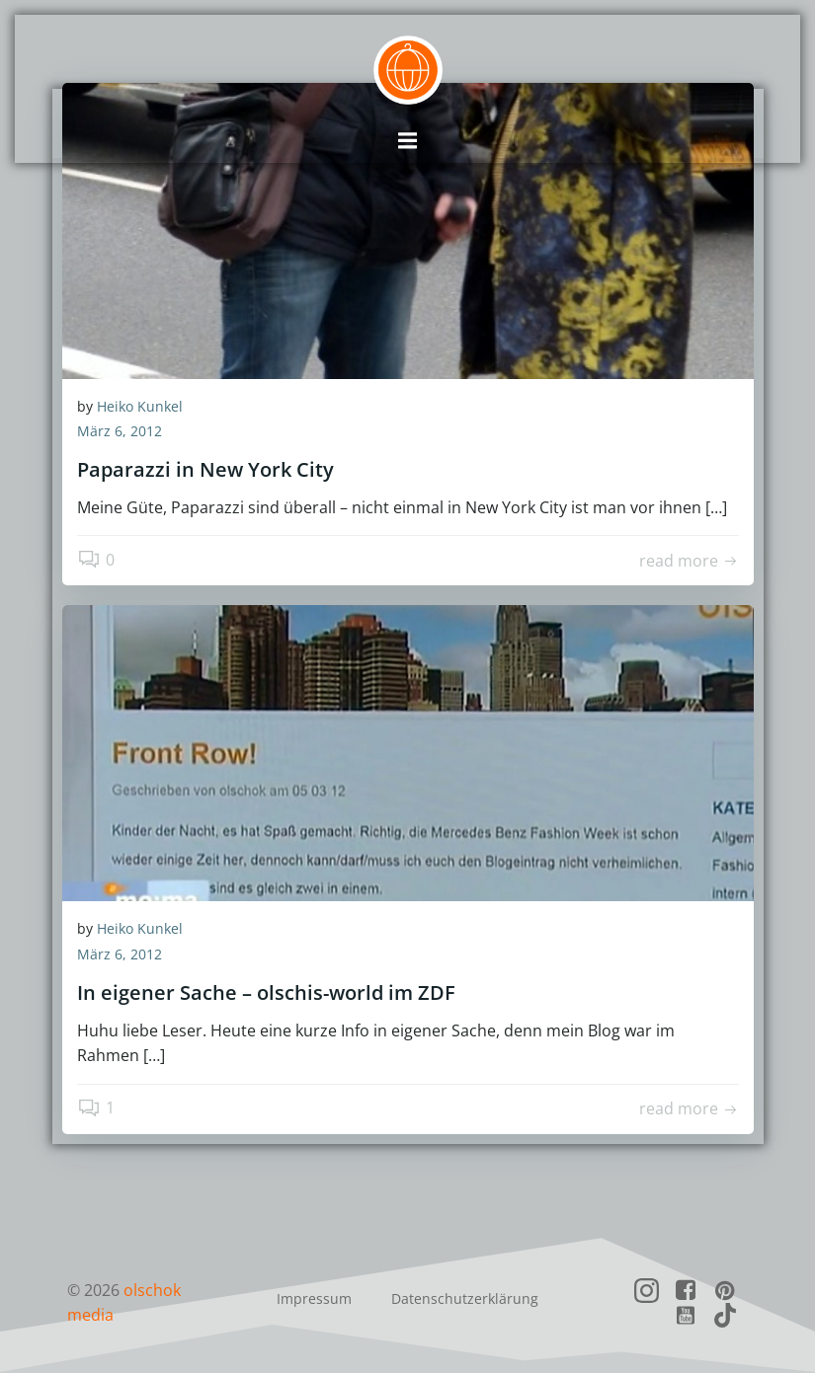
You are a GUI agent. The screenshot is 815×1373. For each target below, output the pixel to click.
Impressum (314, 1298)
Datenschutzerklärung (464, 1298)
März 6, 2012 (119, 432)
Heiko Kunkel (140, 407)
